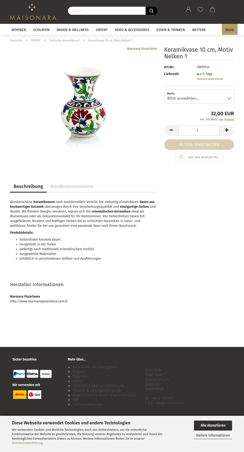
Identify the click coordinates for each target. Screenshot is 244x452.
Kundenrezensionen (71, 186)
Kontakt (78, 381)
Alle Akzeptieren (213, 425)
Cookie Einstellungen (88, 404)
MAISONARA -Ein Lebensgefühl (95, 367)
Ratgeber (79, 372)
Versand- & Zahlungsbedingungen (97, 390)
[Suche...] (152, 11)
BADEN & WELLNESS (73, 30)
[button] (188, 8)
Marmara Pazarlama (142, 49)
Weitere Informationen (213, 435)
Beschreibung (28, 186)
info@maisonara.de (169, 403)
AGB (75, 400)
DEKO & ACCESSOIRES (132, 30)
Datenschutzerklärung (27, 443)
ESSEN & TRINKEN (171, 30)
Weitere (199, 30)
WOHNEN (18, 30)
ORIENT (102, 30)
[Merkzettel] (200, 8)
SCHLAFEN (41, 30)
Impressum (81, 376)
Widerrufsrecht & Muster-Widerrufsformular (105, 395)
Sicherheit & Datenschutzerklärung (98, 386)
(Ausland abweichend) (210, 79)
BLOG (229, 30)
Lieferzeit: (171, 74)
